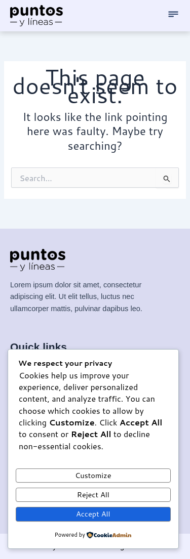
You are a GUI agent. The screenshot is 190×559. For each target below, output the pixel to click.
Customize (93, 475)
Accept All (93, 513)
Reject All (93, 494)
